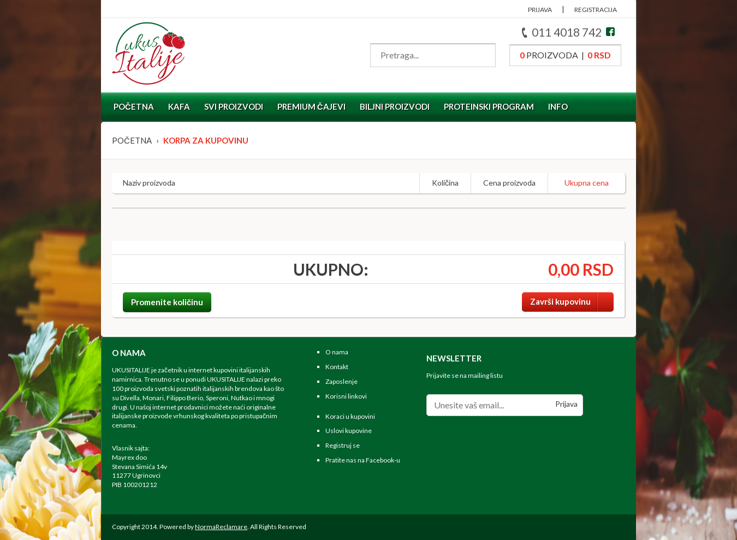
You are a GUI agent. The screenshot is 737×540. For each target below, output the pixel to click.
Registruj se (342, 445)
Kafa (179, 106)
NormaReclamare (221, 527)
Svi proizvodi (233, 106)
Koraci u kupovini (350, 416)
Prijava (566, 403)
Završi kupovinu (572, 301)
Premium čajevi (311, 106)
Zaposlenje (341, 381)
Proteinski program (489, 106)
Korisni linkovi (346, 396)
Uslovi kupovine (348, 430)
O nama (336, 352)
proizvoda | (565, 55)
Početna (134, 106)
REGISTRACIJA (595, 9)
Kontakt (336, 367)
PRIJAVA (540, 9)
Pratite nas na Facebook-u (362, 460)
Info (558, 106)
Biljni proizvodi (395, 106)
